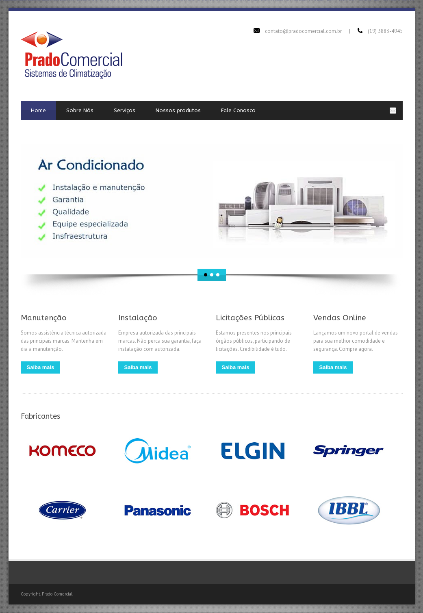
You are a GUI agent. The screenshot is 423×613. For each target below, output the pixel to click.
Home (38, 110)
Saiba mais (40, 367)
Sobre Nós (79, 110)
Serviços (124, 110)
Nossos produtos (178, 110)
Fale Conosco (238, 110)
